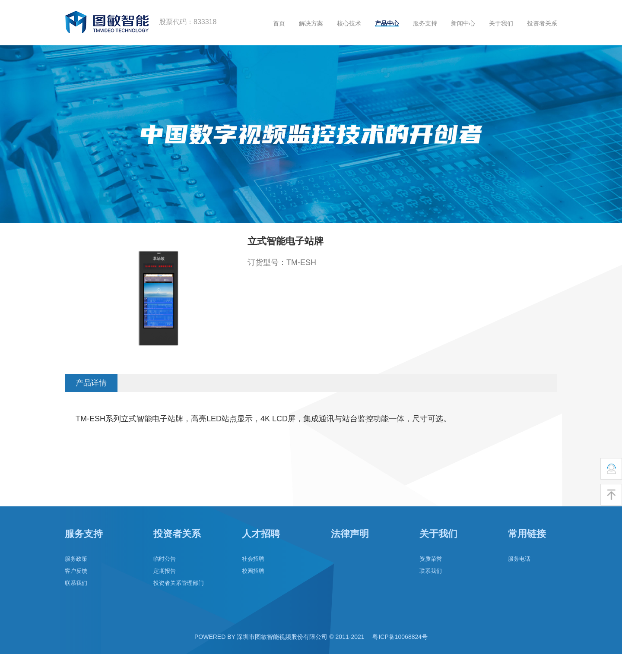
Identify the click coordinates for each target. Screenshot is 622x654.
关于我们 (501, 23)
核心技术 (349, 23)
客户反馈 (76, 571)
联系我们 (76, 583)
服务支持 (425, 23)
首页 (279, 23)
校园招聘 (253, 571)
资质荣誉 (430, 559)
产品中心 (387, 23)
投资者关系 (542, 23)
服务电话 (519, 559)
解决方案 (311, 23)
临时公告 (164, 559)
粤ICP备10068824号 (400, 636)
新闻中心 (463, 23)
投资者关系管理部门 (178, 583)
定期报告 (164, 571)
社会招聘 (253, 559)
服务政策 (76, 559)
